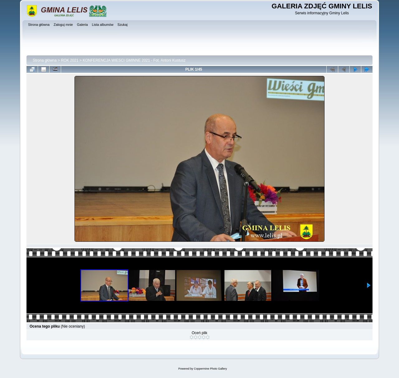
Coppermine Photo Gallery (210, 368)
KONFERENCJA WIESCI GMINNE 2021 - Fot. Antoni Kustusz (134, 60)
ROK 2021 (69, 60)
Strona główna (45, 60)
